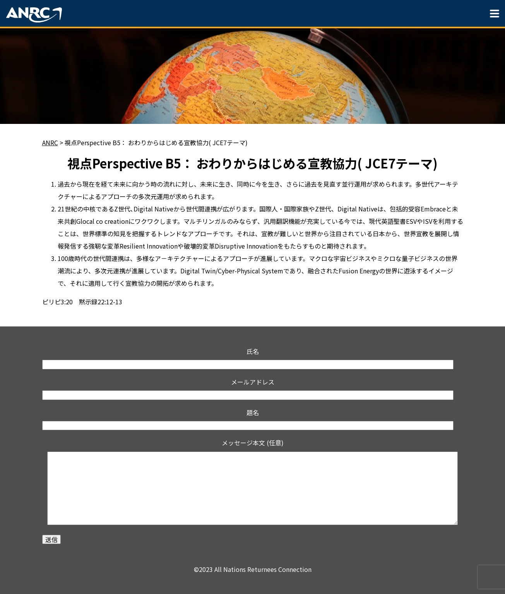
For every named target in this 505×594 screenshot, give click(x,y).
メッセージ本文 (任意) (252, 483)
